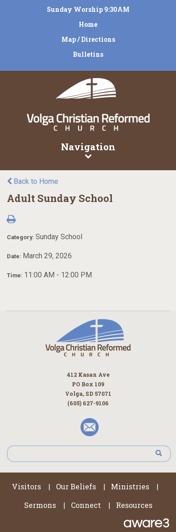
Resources (134, 505)
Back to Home (32, 181)
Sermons (40, 505)
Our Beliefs (76, 486)
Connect (86, 505)
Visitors (26, 486)
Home (88, 24)
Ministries (130, 486)
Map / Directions (88, 39)
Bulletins (88, 54)
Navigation (88, 149)
